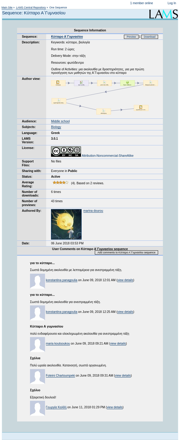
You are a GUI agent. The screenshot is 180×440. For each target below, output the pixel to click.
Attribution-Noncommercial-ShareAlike (92, 155)
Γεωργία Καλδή (56, 407)
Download (150, 36)
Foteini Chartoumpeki (60, 375)
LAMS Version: (28, 140)
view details (125, 280)
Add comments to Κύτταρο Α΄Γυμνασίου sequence (126, 252)
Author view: (31, 78)
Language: (30, 133)
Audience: (29, 121)
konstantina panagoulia (61, 280)
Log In (172, 3)
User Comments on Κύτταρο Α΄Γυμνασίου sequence (90, 249)
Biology (56, 127)
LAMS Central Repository (31, 7)
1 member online (141, 3)
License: (28, 148)
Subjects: (29, 127)
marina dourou (93, 210)
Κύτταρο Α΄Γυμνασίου (67, 36)
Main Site (7, 7)
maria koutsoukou (58, 343)
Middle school (60, 121)
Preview (131, 36)
